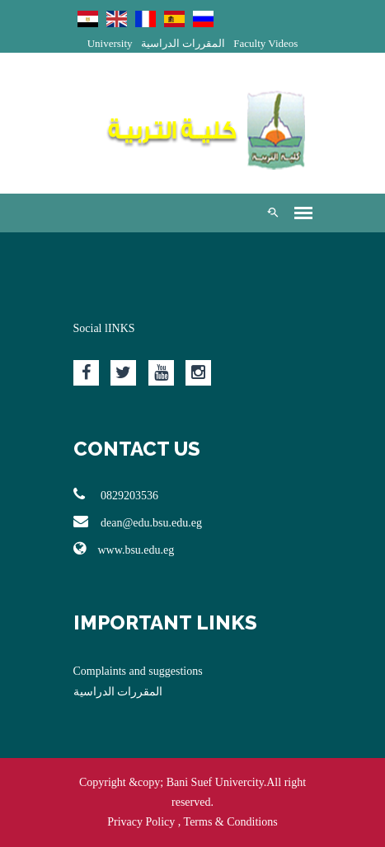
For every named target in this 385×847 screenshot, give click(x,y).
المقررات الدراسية (183, 43)
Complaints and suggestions (138, 671)
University (110, 43)
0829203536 (116, 494)
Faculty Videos (265, 43)
